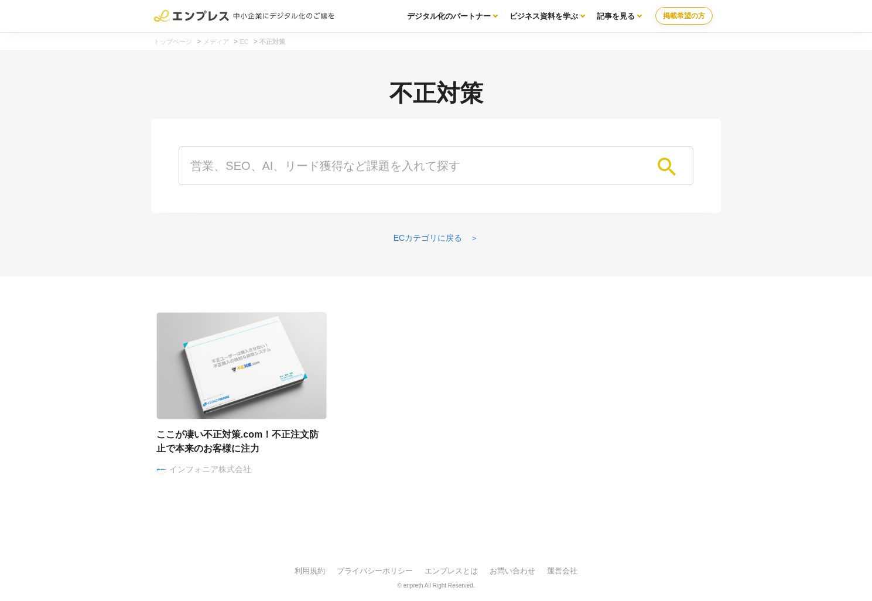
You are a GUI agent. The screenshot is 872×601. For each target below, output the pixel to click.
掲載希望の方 (684, 16)
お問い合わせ (512, 570)
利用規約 (310, 570)
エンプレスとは (451, 570)
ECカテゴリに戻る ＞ (436, 238)
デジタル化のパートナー (449, 16)
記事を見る (616, 16)
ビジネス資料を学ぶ (543, 16)
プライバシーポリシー (375, 570)
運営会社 (562, 570)
